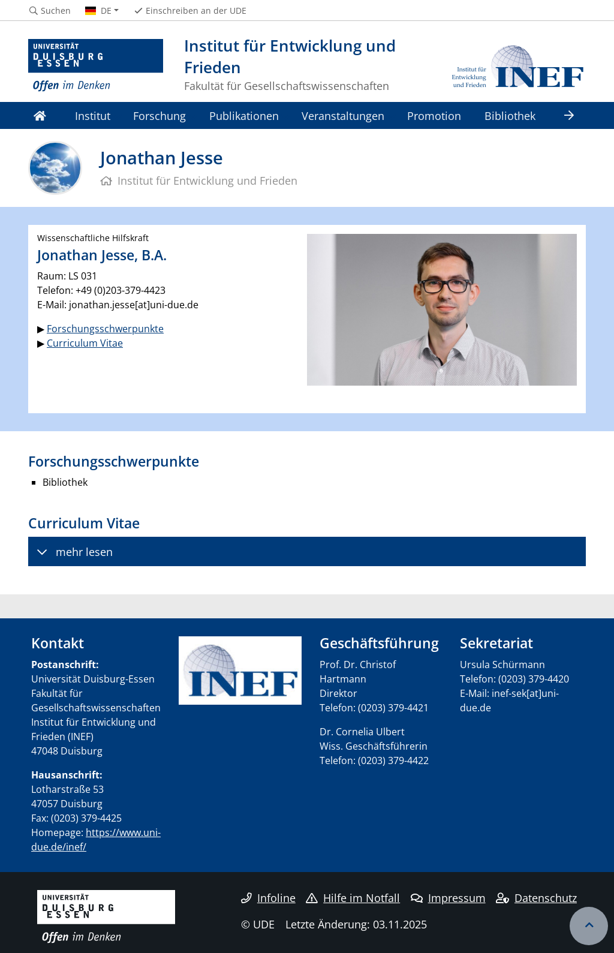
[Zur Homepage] (95, 66)
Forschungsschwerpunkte (105, 328)
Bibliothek (509, 115)
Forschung (159, 115)
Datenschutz (536, 898)
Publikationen (244, 115)
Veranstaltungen (343, 115)
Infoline (268, 898)
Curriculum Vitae (85, 343)
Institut (92, 115)
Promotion (434, 115)
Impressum (448, 898)
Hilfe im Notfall (353, 898)
